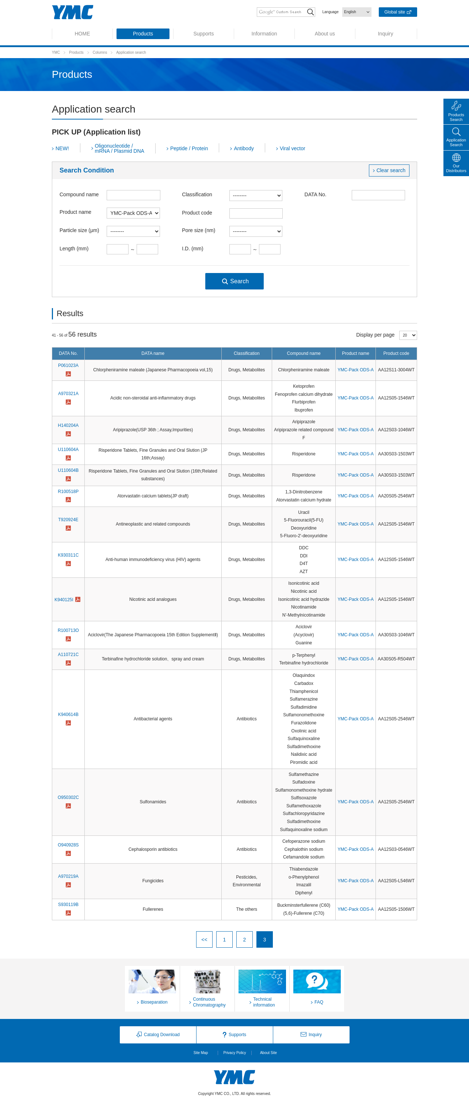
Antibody (243, 148)
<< (204, 940)
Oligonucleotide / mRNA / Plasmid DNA (119, 148)
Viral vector (292, 148)
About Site (268, 1053)
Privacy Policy (234, 1053)
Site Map (201, 1053)
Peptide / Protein (189, 148)
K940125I (63, 599)
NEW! (62, 148)
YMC (56, 52)
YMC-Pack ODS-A (356, 369)
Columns (100, 52)
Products (76, 52)
